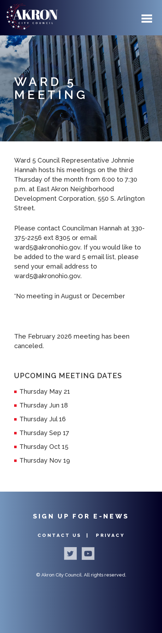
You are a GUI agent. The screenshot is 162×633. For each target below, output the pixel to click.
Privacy (110, 535)
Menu (146, 18)
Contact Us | (64, 535)
